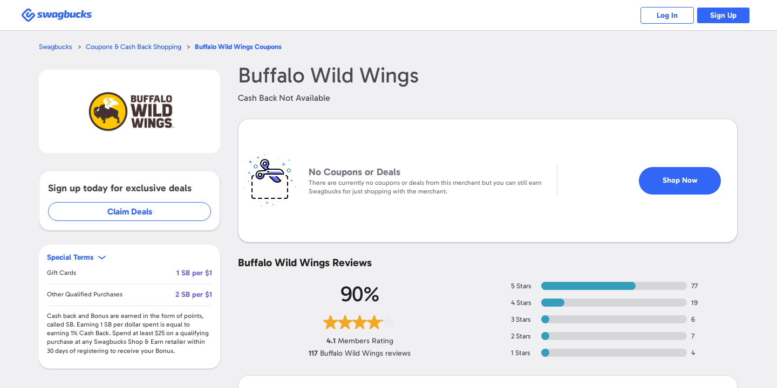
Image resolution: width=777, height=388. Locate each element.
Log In (666, 15)
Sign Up (723, 15)
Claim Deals (130, 211)
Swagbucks (55, 47)
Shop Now (680, 176)
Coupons (239, 47)
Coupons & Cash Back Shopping (133, 47)
